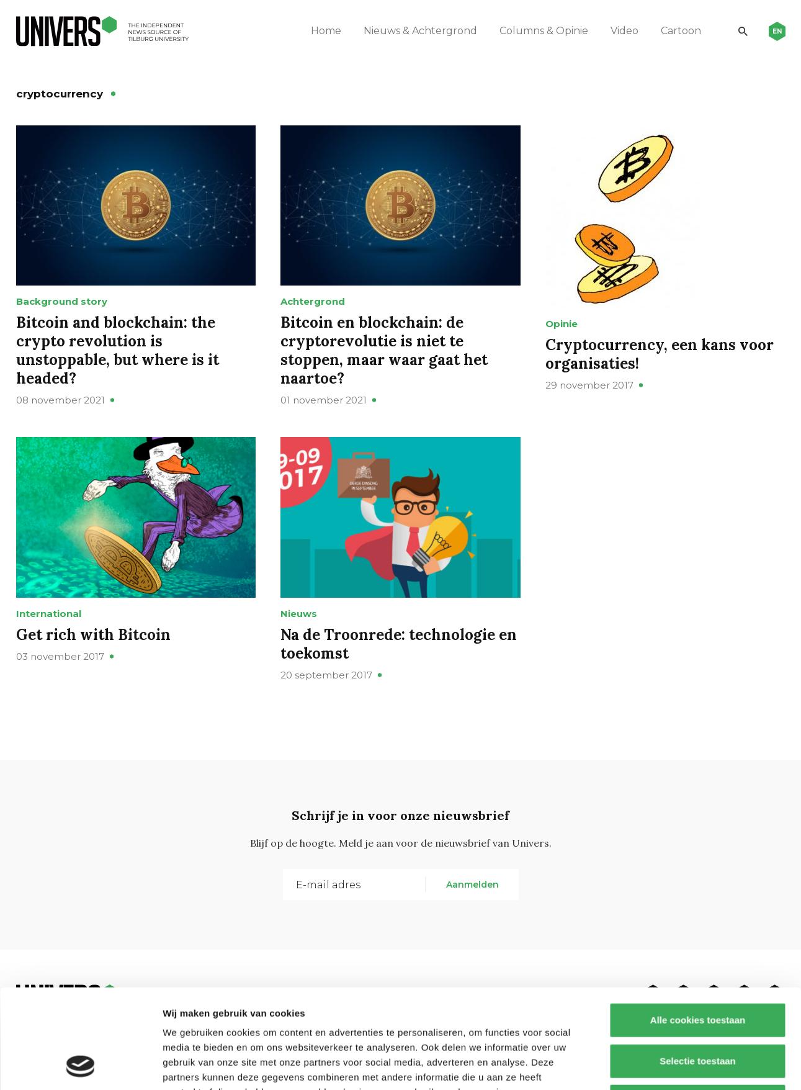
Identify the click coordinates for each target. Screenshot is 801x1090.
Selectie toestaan (698, 968)
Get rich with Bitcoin (93, 634)
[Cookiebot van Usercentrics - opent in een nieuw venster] (80, 1065)
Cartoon (681, 31)
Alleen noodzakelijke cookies (697, 1008)
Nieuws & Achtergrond (420, 31)
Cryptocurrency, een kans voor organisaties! (659, 354)
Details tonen (670, 1065)
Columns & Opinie (543, 31)
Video (624, 31)
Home (326, 31)
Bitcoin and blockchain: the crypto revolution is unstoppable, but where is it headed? (117, 350)
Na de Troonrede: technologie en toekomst (398, 644)
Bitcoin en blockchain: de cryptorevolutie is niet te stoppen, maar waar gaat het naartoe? (384, 350)
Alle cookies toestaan (697, 927)
